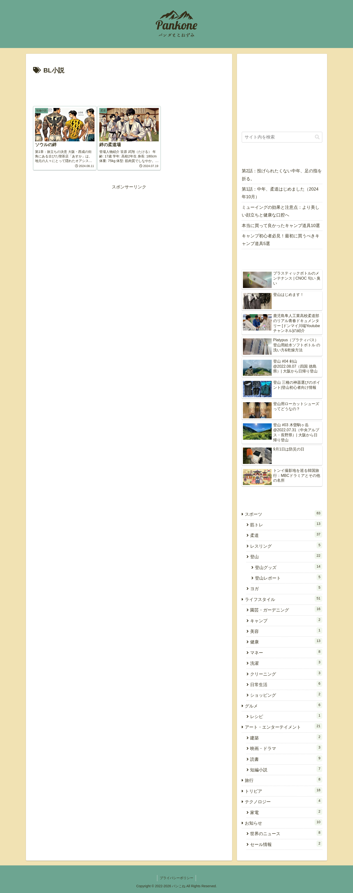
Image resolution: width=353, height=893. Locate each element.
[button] (317, 137)
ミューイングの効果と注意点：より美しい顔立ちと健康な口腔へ (280, 211)
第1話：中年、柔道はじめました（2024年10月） (280, 193)
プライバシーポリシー (176, 878)
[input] (282, 137)
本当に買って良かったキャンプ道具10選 (281, 225)
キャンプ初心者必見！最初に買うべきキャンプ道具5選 (280, 240)
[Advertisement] (129, 89)
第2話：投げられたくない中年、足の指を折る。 (282, 174)
